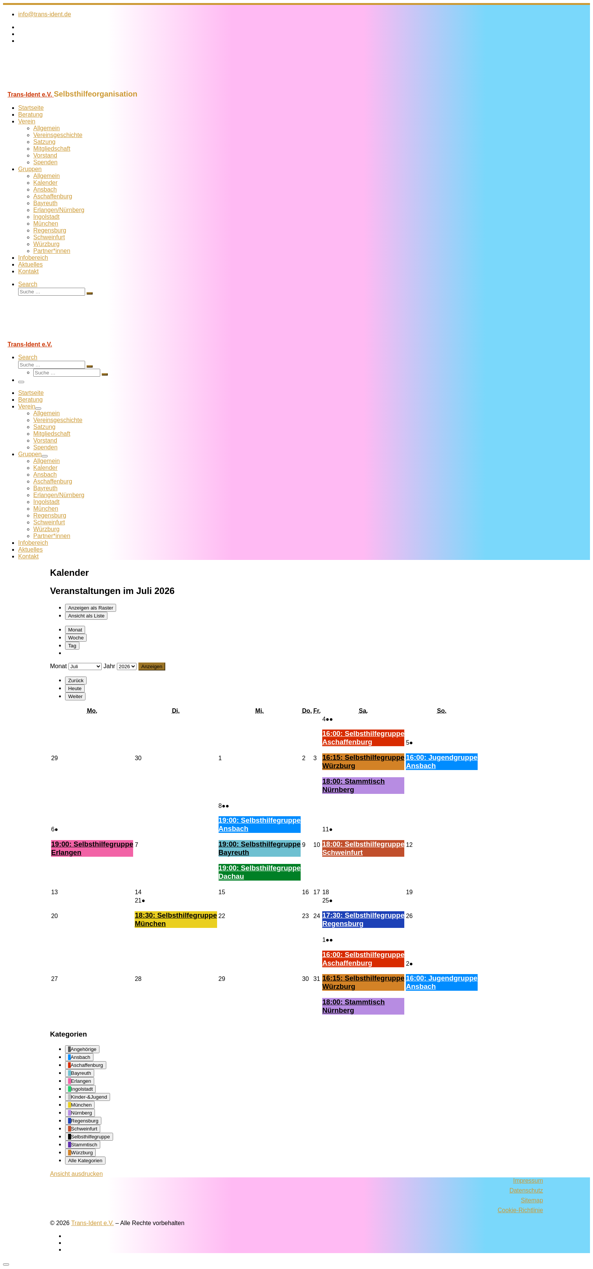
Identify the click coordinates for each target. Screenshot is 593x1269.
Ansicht (76, 1174)
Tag (72, 646)
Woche (76, 638)
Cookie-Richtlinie (520, 1210)
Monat (75, 630)
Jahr (109, 666)
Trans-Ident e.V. (92, 1223)
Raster (90, 608)
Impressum (528, 1180)
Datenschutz (526, 1190)
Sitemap (532, 1200)
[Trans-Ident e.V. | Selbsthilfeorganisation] (50, 86)
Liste (86, 616)
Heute (75, 688)
